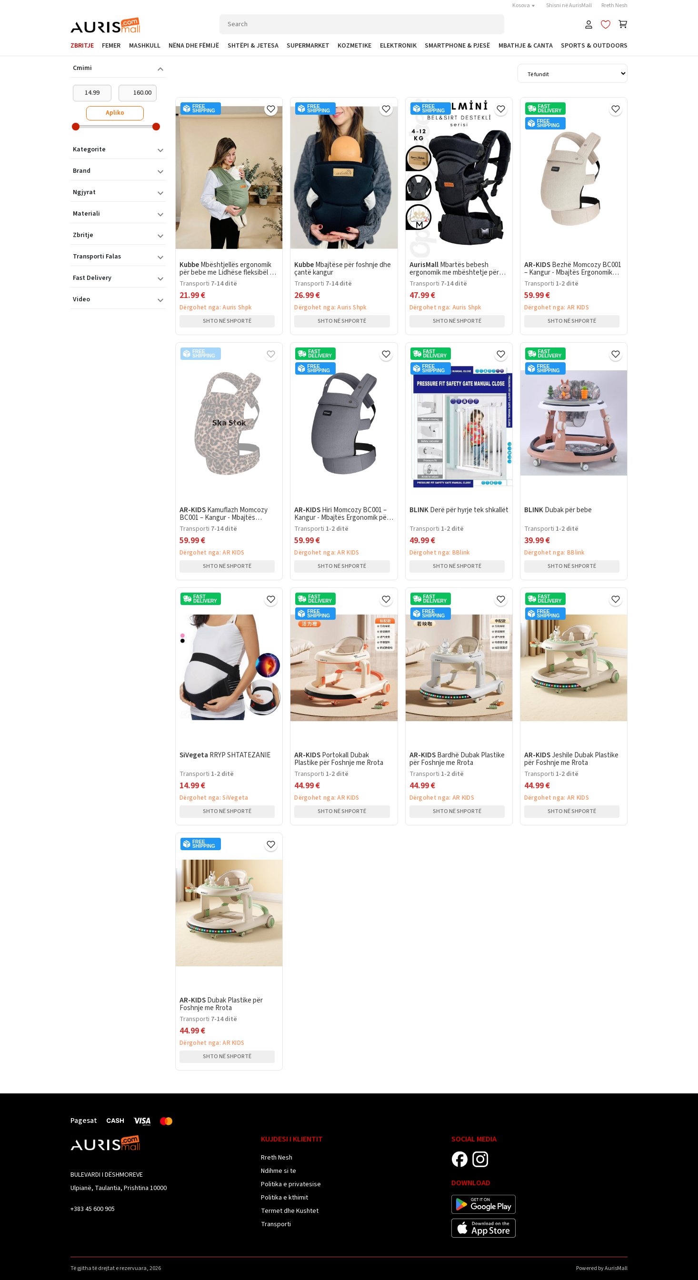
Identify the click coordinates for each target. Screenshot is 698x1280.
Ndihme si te (278, 1171)
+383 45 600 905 (92, 1209)
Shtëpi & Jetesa (253, 45)
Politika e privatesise (291, 1184)
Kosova (524, 5)
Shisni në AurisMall (569, 5)
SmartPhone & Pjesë (457, 45)
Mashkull (144, 45)
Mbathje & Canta (526, 45)
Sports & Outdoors (594, 45)
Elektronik (398, 45)
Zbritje (82, 45)
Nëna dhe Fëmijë (194, 45)
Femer (111, 45)
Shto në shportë (227, 321)
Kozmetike (354, 45)
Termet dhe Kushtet (290, 1211)
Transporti (276, 1224)
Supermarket (308, 45)
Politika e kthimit (284, 1197)
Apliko (115, 113)
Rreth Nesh (614, 5)
